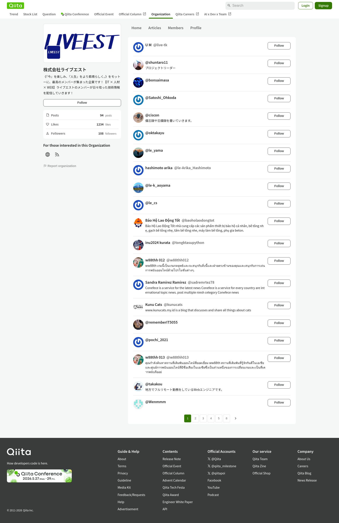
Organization (160, 14)
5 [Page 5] (218, 418)
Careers (302, 466)
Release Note (172, 459)
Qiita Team (260, 459)
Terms (122, 466)
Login (306, 5)
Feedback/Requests (131, 495)
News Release (307, 480)
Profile (195, 27)
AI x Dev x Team (218, 14)
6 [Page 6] (226, 418)
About (122, 459)
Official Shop (261, 473)
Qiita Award (171, 495)
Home (136, 27)
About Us (303, 459)
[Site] (47, 154)
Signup (323, 5)
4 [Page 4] (211, 418)
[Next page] (236, 418)
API (165, 509)
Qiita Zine (259, 466)
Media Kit (124, 487)
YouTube (214, 487)
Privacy (123, 473)
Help (121, 502)
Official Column (132, 14)
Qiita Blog (304, 473)
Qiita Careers (187, 14)
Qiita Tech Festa (174, 487)
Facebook (214, 480)
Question (49, 14)
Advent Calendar (174, 480)
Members (176, 27)
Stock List (30, 14)
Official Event (104, 14)
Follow (82, 102)
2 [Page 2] (195, 418)
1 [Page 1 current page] (187, 418)
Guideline (124, 480)
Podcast (213, 495)
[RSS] (57, 154)
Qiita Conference (75, 14)
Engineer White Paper (178, 502)
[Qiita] (15, 5)
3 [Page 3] (203, 418)
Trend (14, 14)
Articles (154, 27)
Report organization (59, 166)
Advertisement (128, 509)
